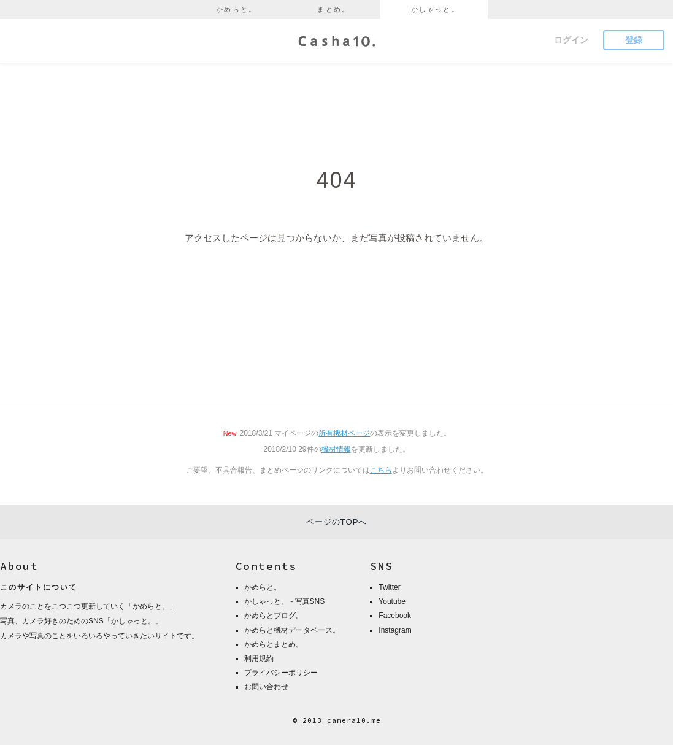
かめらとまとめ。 (273, 644)
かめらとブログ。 (273, 615)
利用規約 (259, 658)
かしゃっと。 (435, 9)
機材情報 (336, 449)
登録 (633, 40)
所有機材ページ (344, 433)
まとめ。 (333, 9)
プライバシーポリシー (281, 672)
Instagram (395, 630)
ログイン (571, 40)
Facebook (395, 615)
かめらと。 (236, 9)
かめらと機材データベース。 (292, 630)
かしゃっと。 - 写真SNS (284, 601)
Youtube (392, 601)
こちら (381, 470)
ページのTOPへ (336, 522)
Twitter (389, 587)
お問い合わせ (266, 686)
